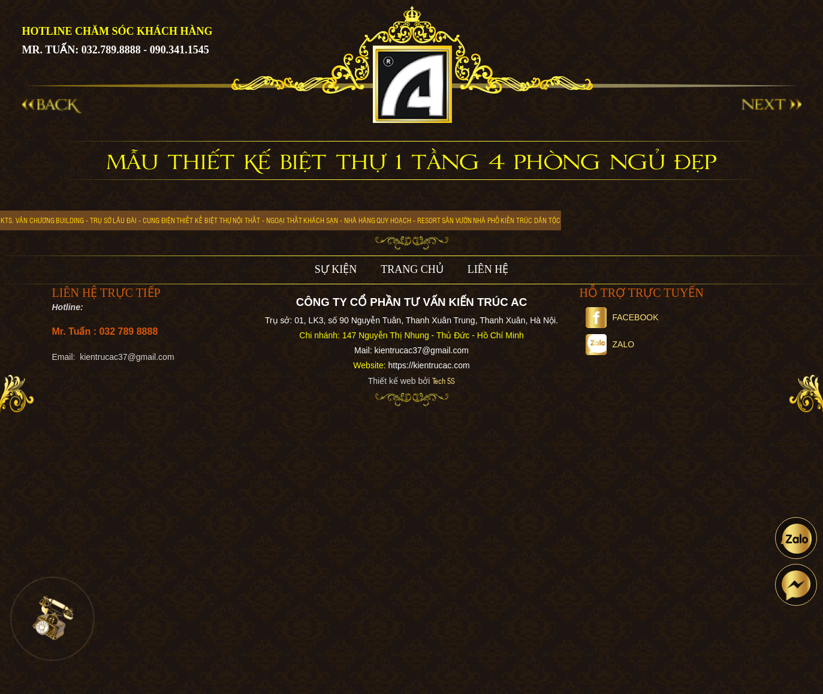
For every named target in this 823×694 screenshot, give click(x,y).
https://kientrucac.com (428, 365)
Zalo (610, 344)
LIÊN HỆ (488, 269)
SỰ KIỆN (336, 269)
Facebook (622, 317)
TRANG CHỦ (412, 269)
